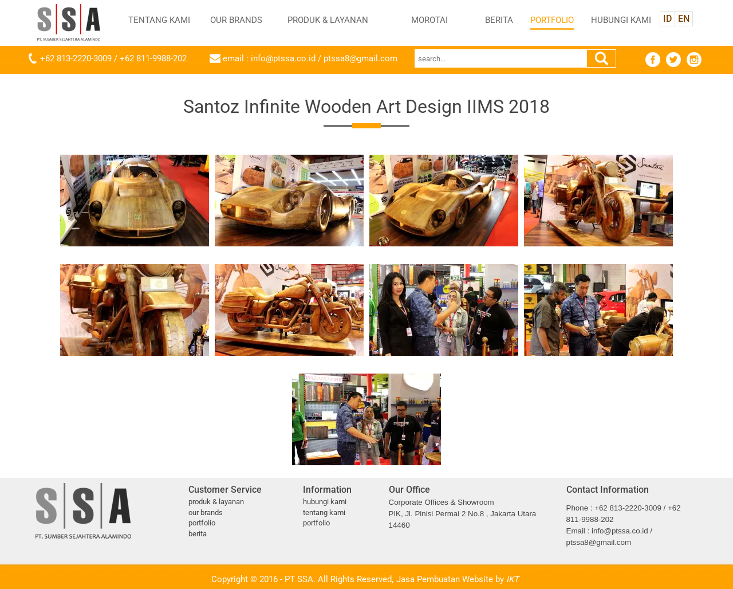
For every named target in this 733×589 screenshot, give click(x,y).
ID (667, 18)
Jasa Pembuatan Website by (457, 579)
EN (683, 18)
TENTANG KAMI (159, 20)
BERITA (499, 20)
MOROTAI (429, 20)
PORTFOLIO (552, 20)
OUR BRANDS (236, 20)
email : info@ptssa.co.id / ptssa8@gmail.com (310, 58)
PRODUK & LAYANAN (327, 20)
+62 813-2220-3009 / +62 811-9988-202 (113, 58)
